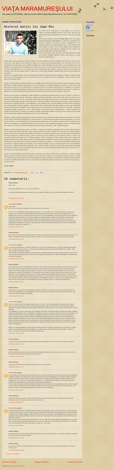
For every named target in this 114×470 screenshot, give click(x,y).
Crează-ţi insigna (90, 30)
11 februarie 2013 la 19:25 (16, 239)
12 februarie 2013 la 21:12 (16, 344)
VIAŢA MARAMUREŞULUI (37, 8)
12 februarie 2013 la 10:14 (16, 296)
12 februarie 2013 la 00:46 (16, 258)
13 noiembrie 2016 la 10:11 (16, 438)
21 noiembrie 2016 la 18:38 (16, 450)
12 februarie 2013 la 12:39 (16, 333)
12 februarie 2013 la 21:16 (16, 356)
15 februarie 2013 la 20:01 (16, 425)
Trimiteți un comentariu (13, 454)
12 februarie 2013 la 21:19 (16, 367)
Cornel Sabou (13, 204)
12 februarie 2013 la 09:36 (16, 282)
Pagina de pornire (42, 462)
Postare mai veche (75, 462)
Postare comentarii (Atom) (17, 466)
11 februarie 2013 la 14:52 (16, 227)
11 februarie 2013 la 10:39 (16, 198)
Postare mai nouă (9, 462)
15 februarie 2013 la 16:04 (16, 402)
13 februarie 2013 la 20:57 (16, 390)
